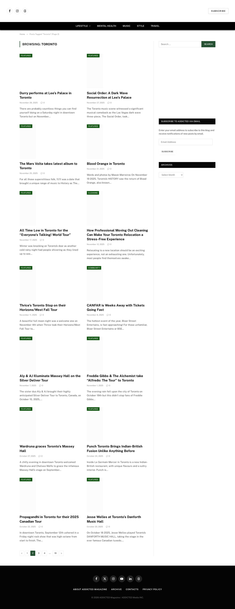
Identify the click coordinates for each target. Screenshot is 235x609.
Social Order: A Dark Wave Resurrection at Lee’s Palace (109, 95)
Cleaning (93, 193)
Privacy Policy (152, 589)
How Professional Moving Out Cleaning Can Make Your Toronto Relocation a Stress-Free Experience (117, 234)
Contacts (132, 589)
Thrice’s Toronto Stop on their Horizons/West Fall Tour (43, 307)
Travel (155, 26)
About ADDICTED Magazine (90, 589)
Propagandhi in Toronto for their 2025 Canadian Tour (49, 519)
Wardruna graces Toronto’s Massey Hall (47, 448)
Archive (116, 589)
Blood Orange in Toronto (106, 164)
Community (94, 268)
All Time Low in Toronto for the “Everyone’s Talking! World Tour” (45, 232)
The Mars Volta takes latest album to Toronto (48, 166)
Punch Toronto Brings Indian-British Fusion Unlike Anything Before (114, 448)
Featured (26, 56)
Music (126, 26)
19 (55, 553)
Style (140, 26)
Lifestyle (82, 26)
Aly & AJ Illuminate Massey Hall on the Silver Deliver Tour (50, 378)
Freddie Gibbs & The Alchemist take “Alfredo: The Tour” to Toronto (115, 378)
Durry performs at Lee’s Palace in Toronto (45, 95)
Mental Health (106, 26)
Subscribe (218, 11)
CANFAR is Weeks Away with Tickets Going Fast (116, 307)
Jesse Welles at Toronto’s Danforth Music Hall (114, 519)
